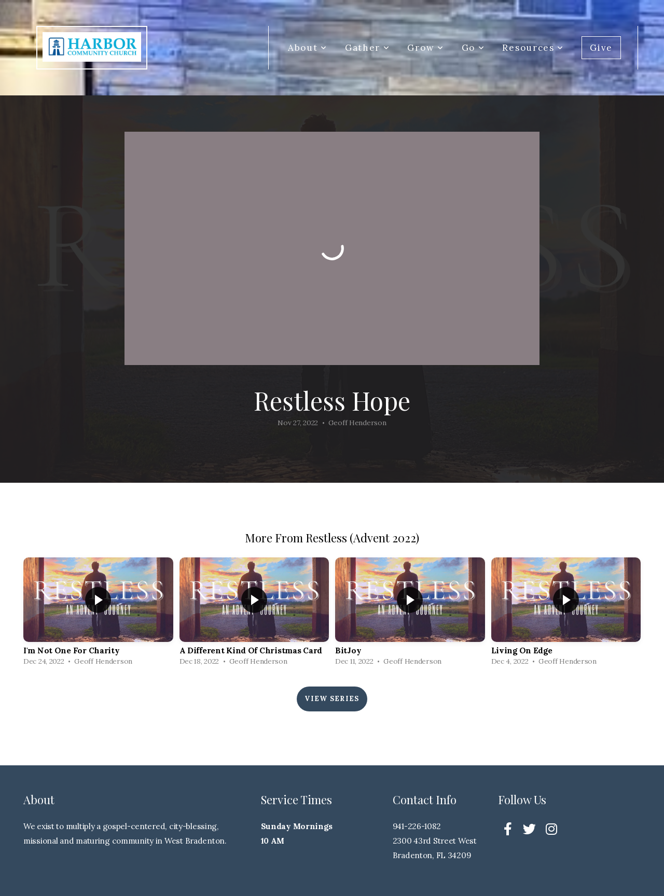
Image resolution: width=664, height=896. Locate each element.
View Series (332, 698)
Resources (533, 47)
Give (601, 47)
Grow (425, 47)
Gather (367, 47)
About (307, 47)
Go (473, 47)
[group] (98, 613)
